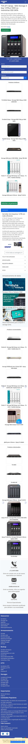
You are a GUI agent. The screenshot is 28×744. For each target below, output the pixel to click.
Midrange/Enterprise (6, 627)
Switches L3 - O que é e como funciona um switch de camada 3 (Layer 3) (14, 705)
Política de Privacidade (7, 729)
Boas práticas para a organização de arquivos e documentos (13, 720)
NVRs (2, 669)
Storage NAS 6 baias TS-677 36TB (14, 424)
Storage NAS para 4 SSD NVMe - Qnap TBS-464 (14, 158)
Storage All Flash (5, 686)
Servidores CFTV (5, 666)
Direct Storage (4, 680)
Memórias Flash (5, 624)
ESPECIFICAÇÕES (6, 260)
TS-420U (14, 465)
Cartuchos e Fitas (5, 660)
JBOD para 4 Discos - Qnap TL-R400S (14, 442)
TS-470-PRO (14, 556)
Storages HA (4, 620)
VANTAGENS (5, 210)
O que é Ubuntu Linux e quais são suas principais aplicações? (14, 708)
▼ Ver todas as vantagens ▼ (14, 252)
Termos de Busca (5, 694)
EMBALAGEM (5, 267)
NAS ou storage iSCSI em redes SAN (13, 307)
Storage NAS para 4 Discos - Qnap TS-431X (14, 500)
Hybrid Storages (5, 642)
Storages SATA (4, 682)
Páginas (3, 695)
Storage (3, 633)
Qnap (8, 26)
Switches (3, 622)
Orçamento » (6, 30)
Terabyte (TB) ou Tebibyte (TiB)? (12, 292)
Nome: (3, 64)
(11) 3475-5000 (14, 61)
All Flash (3, 644)
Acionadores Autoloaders (7, 658)
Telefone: (3, 75)
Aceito (23, 742)
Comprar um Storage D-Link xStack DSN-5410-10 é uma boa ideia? (14, 717)
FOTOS (3, 270)
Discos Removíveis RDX (7, 656)
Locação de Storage (6, 677)
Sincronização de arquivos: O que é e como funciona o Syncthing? (12, 713)
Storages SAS (4, 684)
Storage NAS (4, 679)
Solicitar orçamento (9, 203)
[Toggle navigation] (25, 2)
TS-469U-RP (14, 482)
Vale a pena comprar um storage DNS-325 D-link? (14, 711)
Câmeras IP (4, 671)
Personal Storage (5, 637)
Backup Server (4, 651)
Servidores (3, 619)
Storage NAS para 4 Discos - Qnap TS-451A (14, 195)
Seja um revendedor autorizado (9, 728)
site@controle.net (14, 586)
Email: (2, 69)
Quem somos (4, 726)
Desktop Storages (5, 640)
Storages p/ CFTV (5, 668)
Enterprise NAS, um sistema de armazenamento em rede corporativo (13, 701)
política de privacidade (15, 742)
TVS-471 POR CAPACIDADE (8, 257)
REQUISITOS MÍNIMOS (7, 263)
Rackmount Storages (6, 638)
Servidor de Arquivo (6, 649)
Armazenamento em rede (7, 653)
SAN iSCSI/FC (4, 625)
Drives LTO (4, 655)
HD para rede (4, 635)
